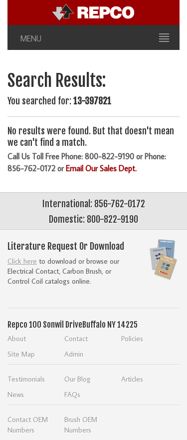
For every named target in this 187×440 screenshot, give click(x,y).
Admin (73, 354)
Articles (132, 379)
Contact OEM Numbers (27, 424)
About (16, 338)
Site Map (21, 354)
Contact (76, 338)
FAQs (72, 394)
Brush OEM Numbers (80, 424)
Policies (132, 338)
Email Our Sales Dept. (101, 168)
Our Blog (77, 379)
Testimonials (26, 379)
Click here (22, 261)
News (15, 394)
